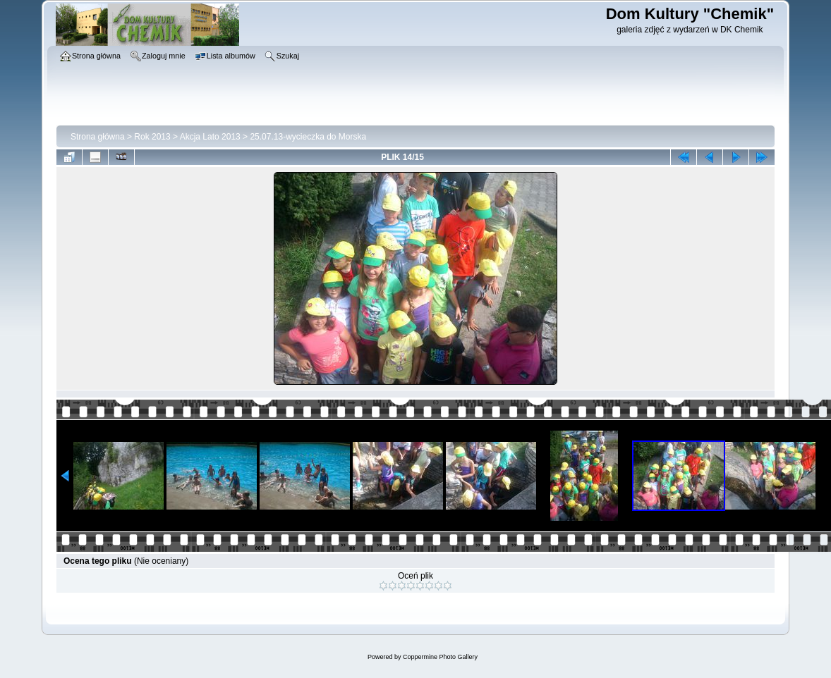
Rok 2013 (152, 137)
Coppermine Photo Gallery (440, 656)
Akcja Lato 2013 (210, 137)
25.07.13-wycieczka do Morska (308, 137)
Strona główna (98, 137)
